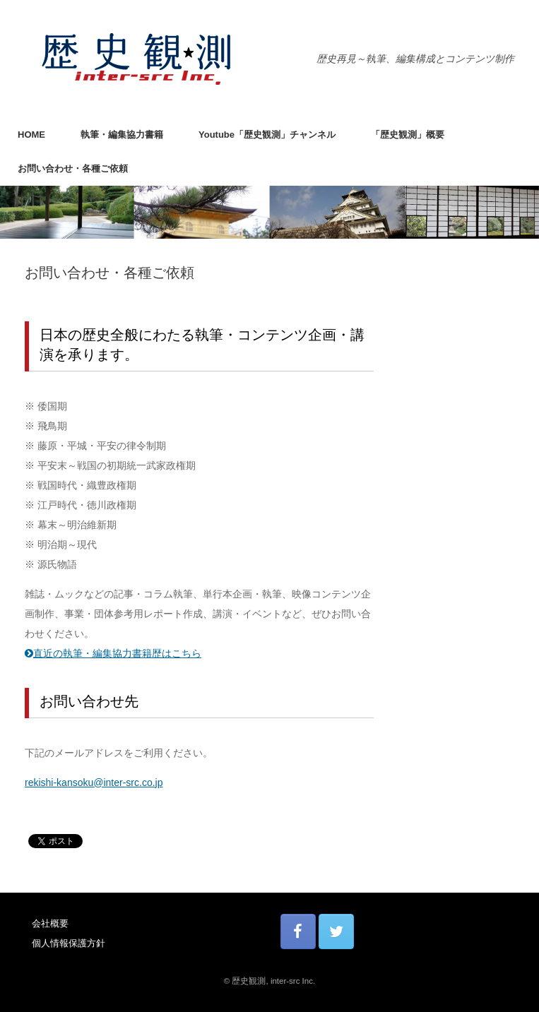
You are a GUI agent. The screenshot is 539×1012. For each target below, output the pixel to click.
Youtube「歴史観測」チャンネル (267, 134)
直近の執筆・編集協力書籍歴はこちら (113, 653)
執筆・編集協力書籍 (122, 134)
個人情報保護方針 (68, 943)
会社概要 (50, 923)
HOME (31, 134)
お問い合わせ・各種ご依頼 (73, 168)
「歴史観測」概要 (407, 134)
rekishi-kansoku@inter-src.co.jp (94, 782)
